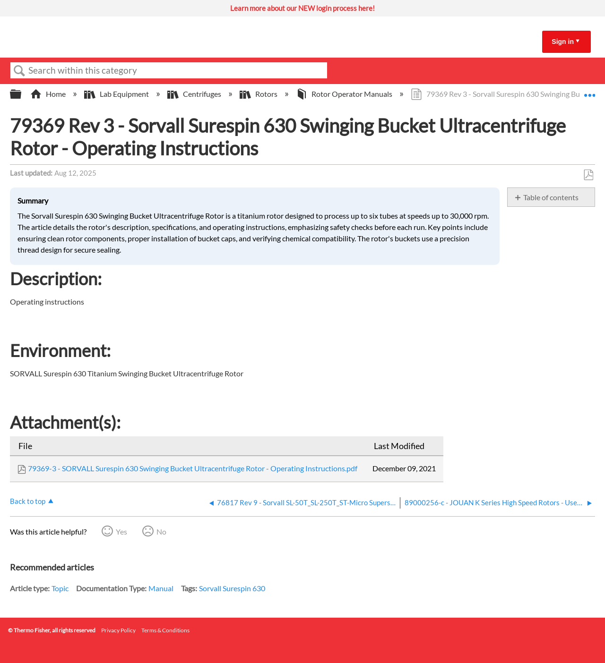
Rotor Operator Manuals (345, 93)
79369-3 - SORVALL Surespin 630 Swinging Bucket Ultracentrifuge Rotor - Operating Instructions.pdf (192, 468)
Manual (160, 588)
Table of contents (551, 197)
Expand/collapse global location (589, 91)
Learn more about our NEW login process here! (302, 8)
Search (19, 71)
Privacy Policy (118, 630)
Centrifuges (195, 93)
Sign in (563, 41)
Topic (60, 588)
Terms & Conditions (165, 630)
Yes (121, 531)
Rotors (259, 93)
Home (48, 93)
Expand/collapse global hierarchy (21, 94)
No (161, 531)
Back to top (27, 501)
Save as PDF (588, 175)
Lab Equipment (117, 93)
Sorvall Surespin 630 (232, 588)
